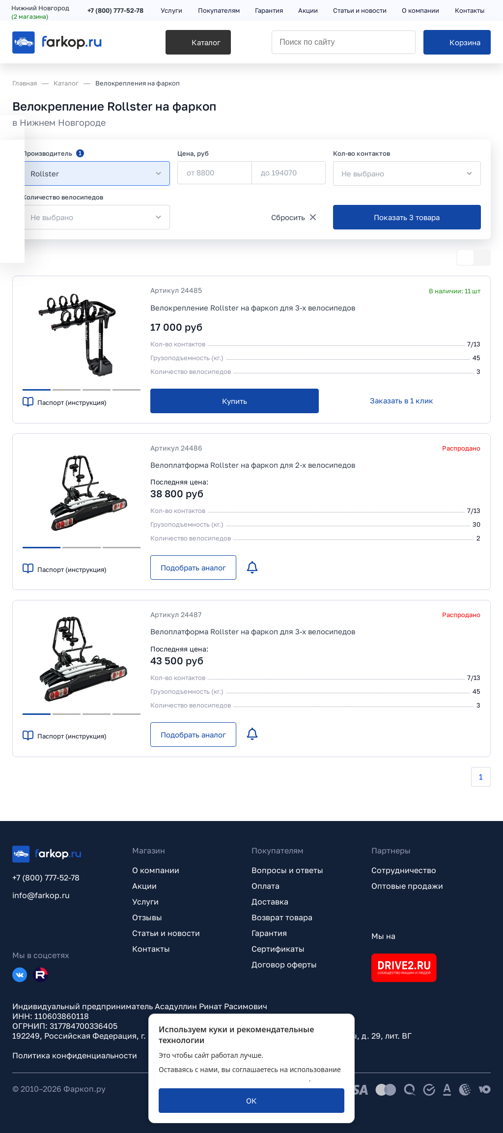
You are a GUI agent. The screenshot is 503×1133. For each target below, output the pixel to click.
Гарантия (269, 933)
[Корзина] (457, 44)
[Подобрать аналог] (193, 567)
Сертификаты (278, 949)
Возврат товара (282, 917)
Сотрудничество (403, 870)
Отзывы (147, 917)
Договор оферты (284, 964)
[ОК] (251, 1100)
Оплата (265, 886)
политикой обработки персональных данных (234, 1078)
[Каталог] (182, 44)
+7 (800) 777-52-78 (116, 11)
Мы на (383, 936)
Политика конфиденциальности (74, 1055)
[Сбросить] (293, 217)
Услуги (145, 901)
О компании (155, 870)
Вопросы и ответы (287, 870)
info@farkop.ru (41, 895)
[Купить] (234, 401)
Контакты (151, 949)
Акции (144, 886)
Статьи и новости (166, 933)
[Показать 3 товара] (407, 217)
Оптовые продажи (407, 886)
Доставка (270, 901)
